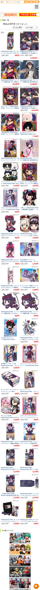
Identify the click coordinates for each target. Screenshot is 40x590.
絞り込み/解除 (17, 27)
